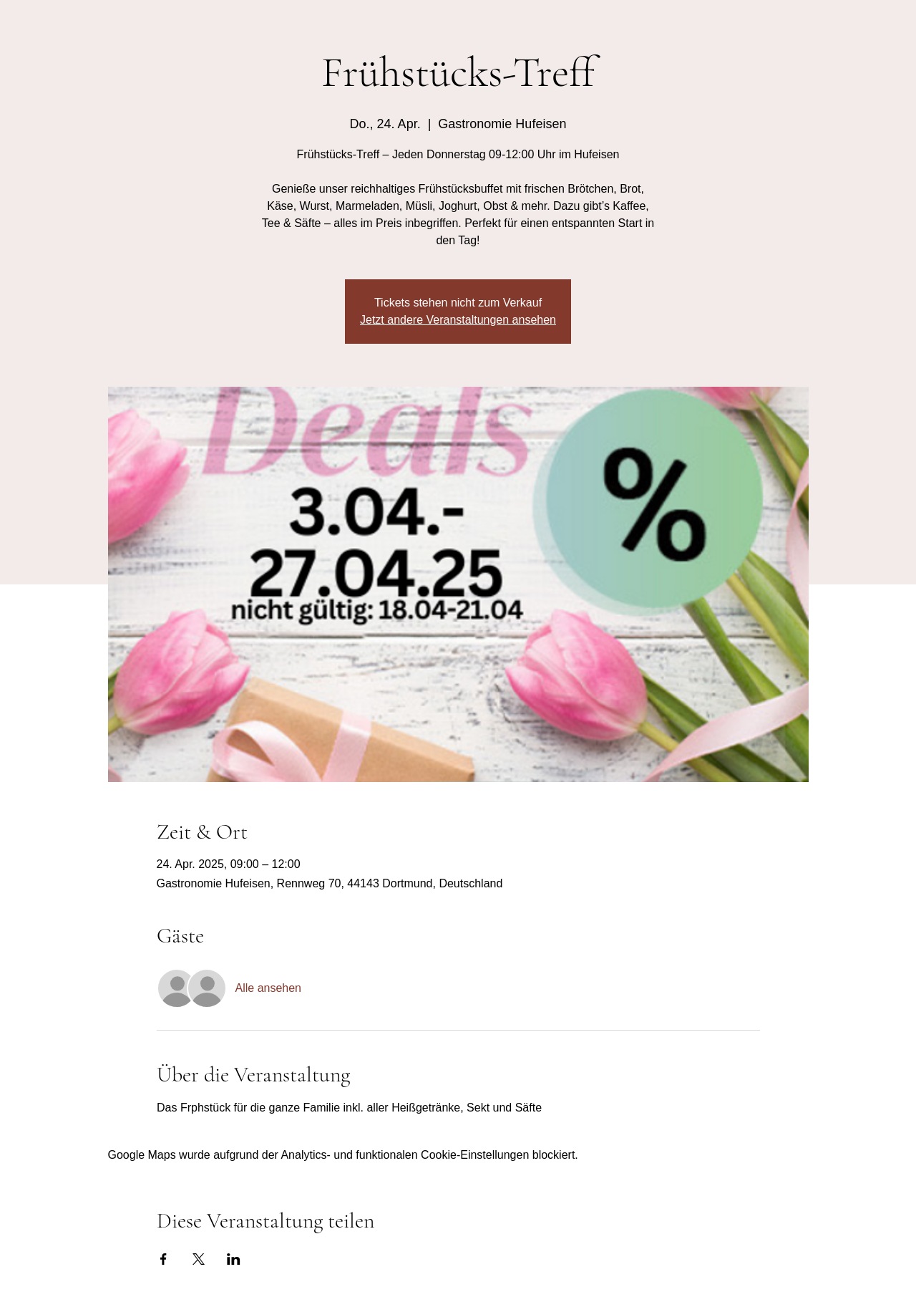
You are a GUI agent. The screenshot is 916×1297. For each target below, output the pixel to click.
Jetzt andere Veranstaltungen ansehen (458, 320)
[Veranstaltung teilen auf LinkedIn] (233, 1259)
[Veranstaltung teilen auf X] (198, 1259)
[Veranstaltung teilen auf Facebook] (163, 1259)
